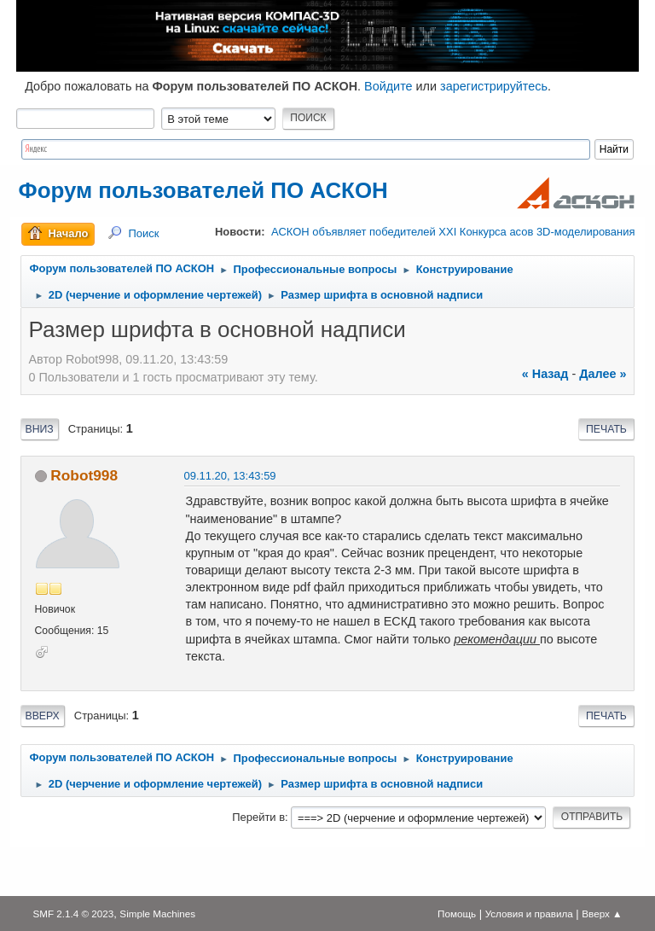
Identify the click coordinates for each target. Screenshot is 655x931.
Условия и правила (529, 913)
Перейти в (258, 817)
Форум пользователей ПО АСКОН (203, 190)
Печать (606, 429)
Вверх (43, 716)
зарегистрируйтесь (494, 86)
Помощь (457, 913)
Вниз (40, 429)
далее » (602, 374)
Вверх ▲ (602, 913)
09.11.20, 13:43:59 (230, 475)
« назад (545, 374)
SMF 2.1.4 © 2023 (72, 913)
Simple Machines (157, 913)
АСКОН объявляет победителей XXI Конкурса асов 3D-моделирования (453, 231)
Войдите (388, 86)
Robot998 (84, 475)
